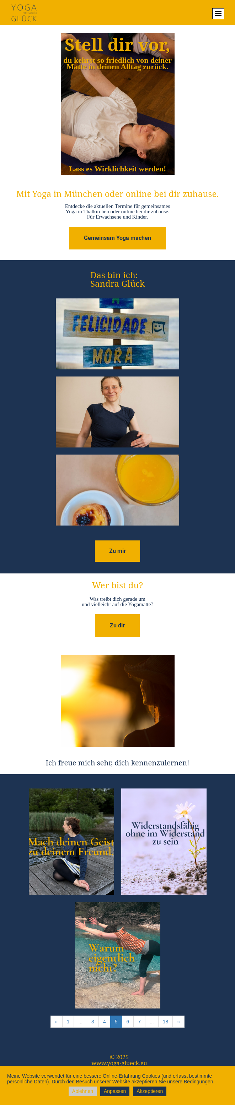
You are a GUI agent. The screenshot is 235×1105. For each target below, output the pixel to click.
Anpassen (115, 1091)
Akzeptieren (150, 1091)
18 (166, 1021)
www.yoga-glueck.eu (119, 1063)
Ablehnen (82, 1091)
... (80, 1021)
